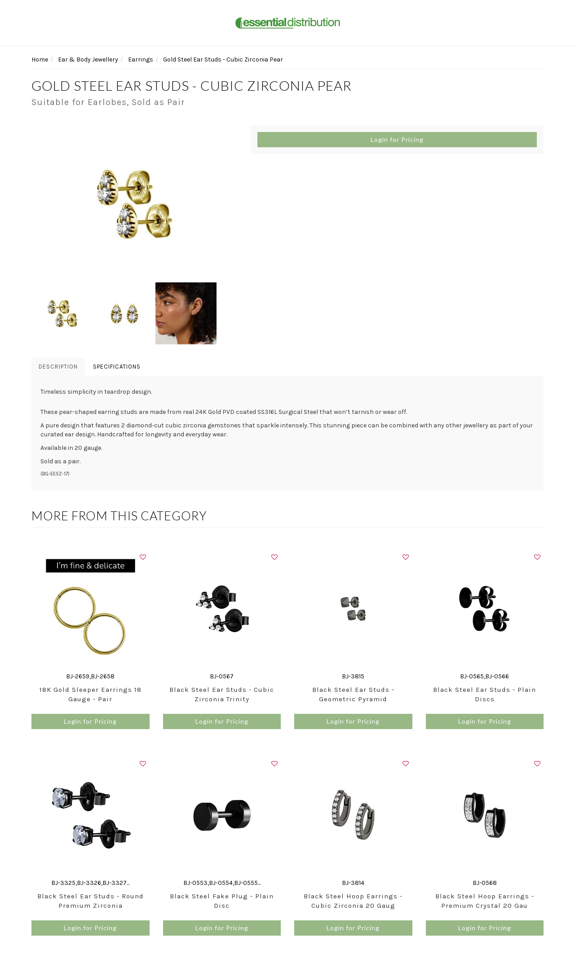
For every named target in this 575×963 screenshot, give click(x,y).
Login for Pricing (397, 139)
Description (58, 366)
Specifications (117, 366)
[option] (134, 203)
